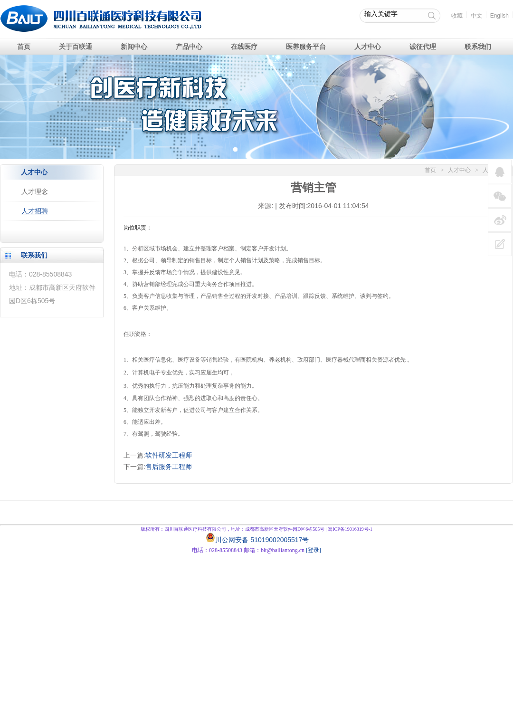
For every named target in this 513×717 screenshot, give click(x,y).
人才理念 (34, 191)
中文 (476, 15)
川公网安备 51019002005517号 (262, 540)
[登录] (313, 550)
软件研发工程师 (168, 455)
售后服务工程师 (168, 466)
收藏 (457, 15)
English (499, 15)
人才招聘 (34, 211)
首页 (430, 170)
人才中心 (459, 170)
